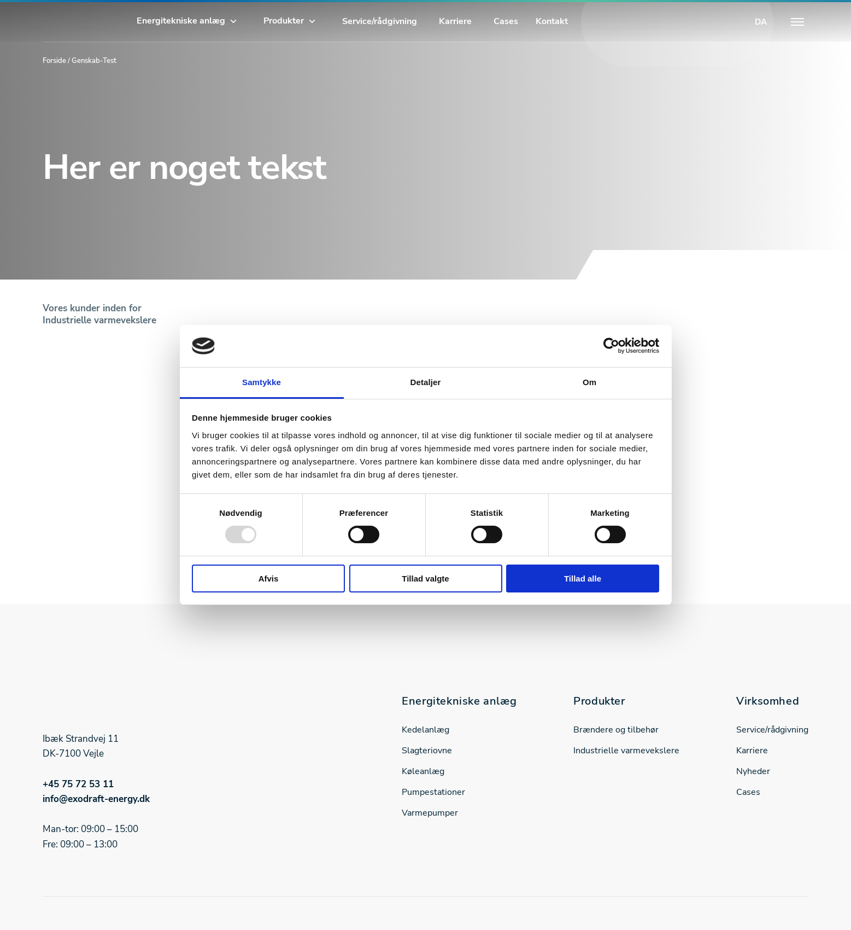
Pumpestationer (433, 792)
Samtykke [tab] (261, 382)
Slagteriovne (427, 751)
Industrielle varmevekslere (626, 751)
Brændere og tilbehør (616, 730)
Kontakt (552, 21)
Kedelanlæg (425, 730)
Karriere (455, 21)
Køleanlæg (423, 771)
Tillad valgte (425, 578)
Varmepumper (430, 813)
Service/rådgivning (379, 21)
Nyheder (753, 771)
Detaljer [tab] (425, 382)
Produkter (283, 21)
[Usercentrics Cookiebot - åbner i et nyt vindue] (611, 346)
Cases (506, 21)
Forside (54, 61)
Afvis (269, 578)
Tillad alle (582, 578)
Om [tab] (589, 382)
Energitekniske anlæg (181, 21)
